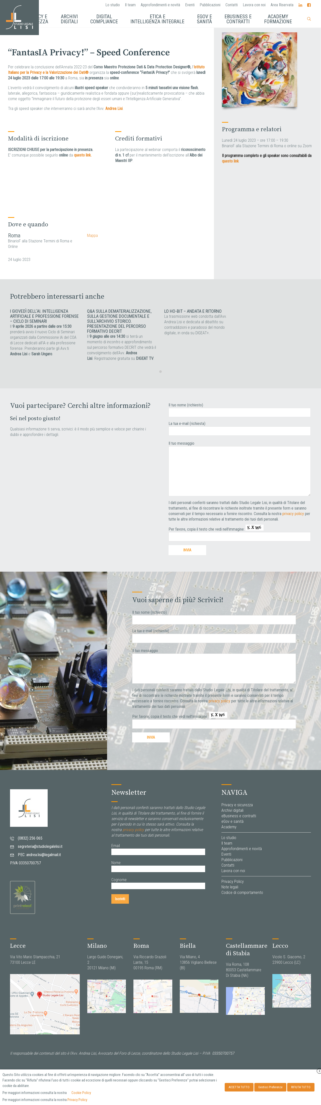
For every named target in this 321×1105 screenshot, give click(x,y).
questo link (230, 161)
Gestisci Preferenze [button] (270, 1087)
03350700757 (223, 1053)
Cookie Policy (81, 1093)
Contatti (231, 5)
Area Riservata (282, 5)
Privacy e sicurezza (237, 805)
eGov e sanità (232, 821)
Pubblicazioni (210, 5)
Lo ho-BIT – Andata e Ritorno (193, 311)
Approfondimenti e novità (160, 5)
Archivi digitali (232, 810)
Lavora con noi (254, 5)
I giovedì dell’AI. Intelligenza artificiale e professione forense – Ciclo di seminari (44, 316)
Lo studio (112, 5)
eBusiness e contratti (238, 816)
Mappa (92, 235)
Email (115, 845)
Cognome (119, 879)
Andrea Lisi (114, 108)
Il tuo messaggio (181, 443)
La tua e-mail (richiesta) (187, 423)
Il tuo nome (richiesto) (186, 405)
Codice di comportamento (242, 892)
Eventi (190, 5)
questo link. (83, 155)
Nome (116, 862)
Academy (228, 827)
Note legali (229, 887)
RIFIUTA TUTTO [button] (300, 1087)
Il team (130, 5)
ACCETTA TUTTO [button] (239, 1087)
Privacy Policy (232, 881)
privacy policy (293, 513)
